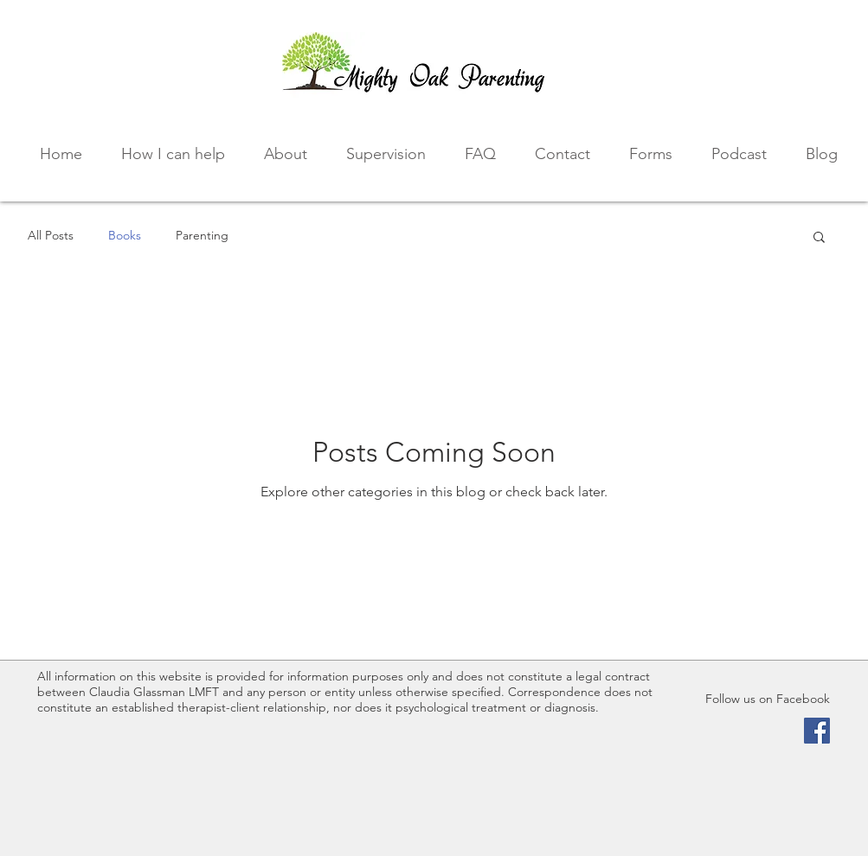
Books (124, 235)
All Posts (51, 235)
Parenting (202, 235)
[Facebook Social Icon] (817, 731)
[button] (819, 238)
